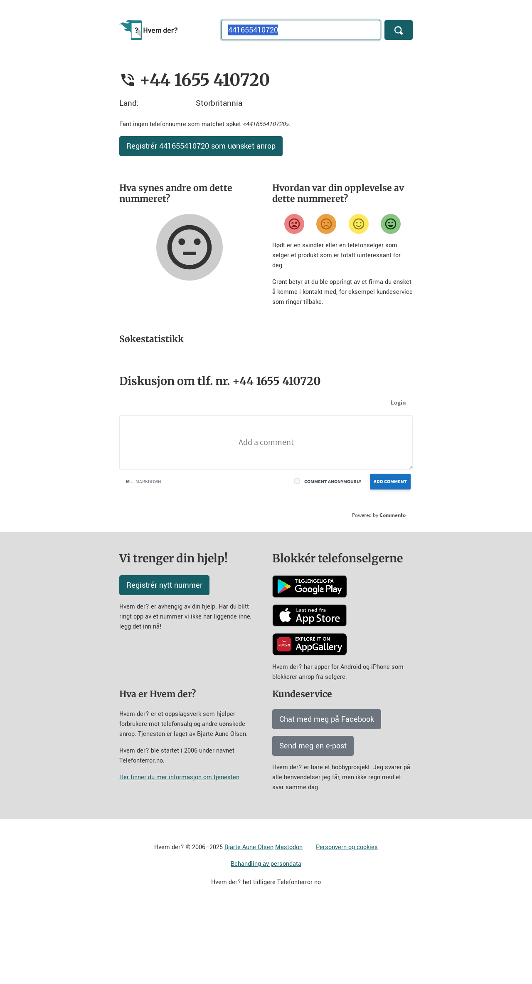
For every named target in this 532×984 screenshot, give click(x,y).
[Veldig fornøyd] (391, 224)
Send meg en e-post (313, 819)
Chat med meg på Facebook (326, 792)
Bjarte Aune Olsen (248, 920)
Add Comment (390, 555)
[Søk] (398, 30)
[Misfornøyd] (326, 224)
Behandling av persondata (266, 937)
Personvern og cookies (347, 920)
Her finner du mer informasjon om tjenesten (179, 850)
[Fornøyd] (359, 224)
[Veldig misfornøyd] (294, 224)
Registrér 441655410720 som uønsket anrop (201, 146)
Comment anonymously (332, 555)
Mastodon (289, 920)
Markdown (143, 555)
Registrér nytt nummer (164, 658)
